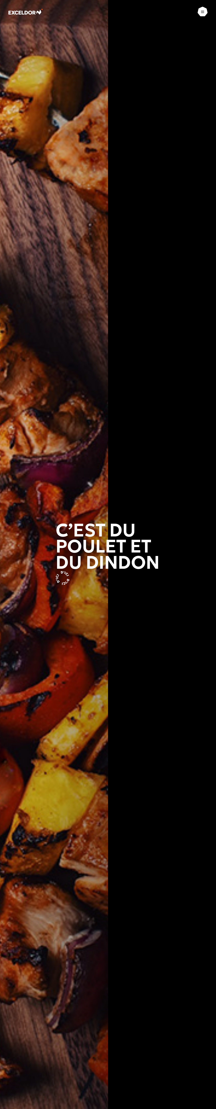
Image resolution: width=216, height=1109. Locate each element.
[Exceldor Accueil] (27, 12)
